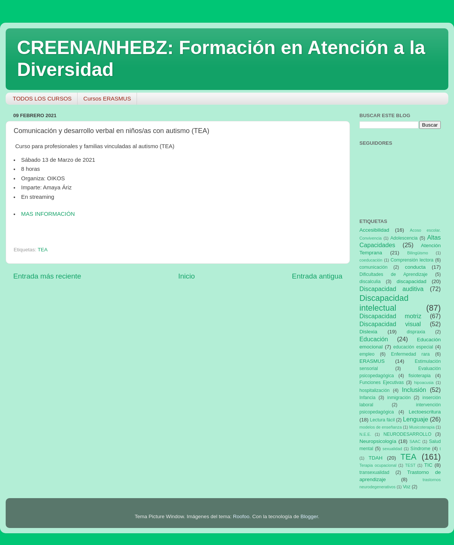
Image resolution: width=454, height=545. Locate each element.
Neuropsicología (377, 441)
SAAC (414, 441)
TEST (410, 465)
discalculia (370, 281)
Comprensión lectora (411, 260)
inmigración (398, 397)
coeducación (370, 260)
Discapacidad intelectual (384, 303)
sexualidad (392, 448)
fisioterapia (420, 375)
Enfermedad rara (410, 354)
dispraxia (416, 331)
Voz (406, 486)
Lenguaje (415, 419)
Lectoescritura (425, 412)
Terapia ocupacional (377, 465)
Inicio (186, 276)
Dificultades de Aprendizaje (393, 274)
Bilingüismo (417, 253)
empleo (367, 354)
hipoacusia (424, 382)
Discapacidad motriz (390, 316)
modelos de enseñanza (380, 427)
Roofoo (241, 516)
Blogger (309, 516)
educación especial (413, 347)
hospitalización (374, 390)
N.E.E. (365, 434)
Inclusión (414, 389)
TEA (43, 249)
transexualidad (374, 472)
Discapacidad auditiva (391, 288)
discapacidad (411, 281)
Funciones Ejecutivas (381, 382)
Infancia (367, 397)
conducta (415, 267)
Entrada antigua (317, 276)
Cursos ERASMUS (107, 98)
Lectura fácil (382, 420)
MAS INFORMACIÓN (48, 214)
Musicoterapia (421, 427)
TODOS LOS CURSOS (42, 98)
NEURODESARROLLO (407, 434)
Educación (373, 339)
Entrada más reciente (47, 276)
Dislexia (368, 331)
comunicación (373, 267)
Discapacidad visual (390, 323)
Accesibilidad (374, 230)
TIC (428, 465)
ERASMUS (372, 361)
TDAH (375, 458)
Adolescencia (404, 238)
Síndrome (420, 448)
